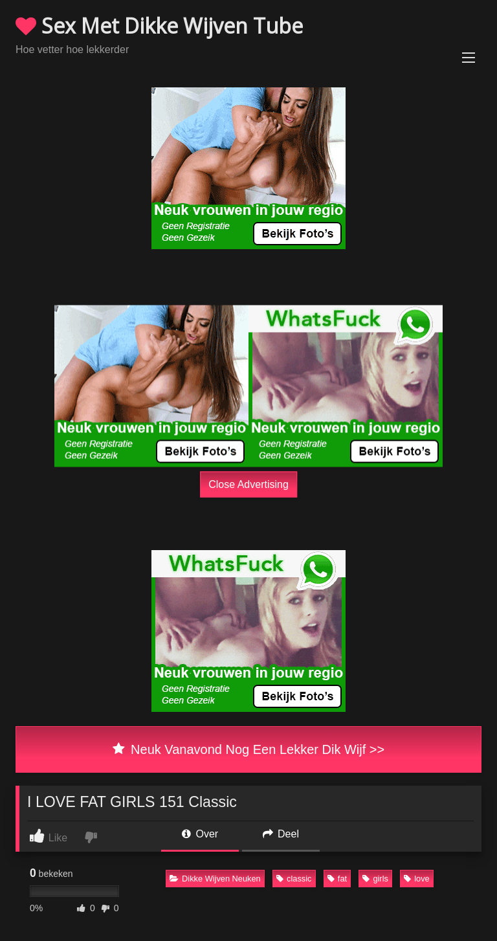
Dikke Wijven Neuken (215, 878)
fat (337, 878)
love (416, 878)
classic (293, 878)
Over (200, 833)
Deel (281, 833)
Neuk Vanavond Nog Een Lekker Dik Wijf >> (248, 749)
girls (375, 878)
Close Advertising (248, 483)
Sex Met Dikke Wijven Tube (159, 25)
